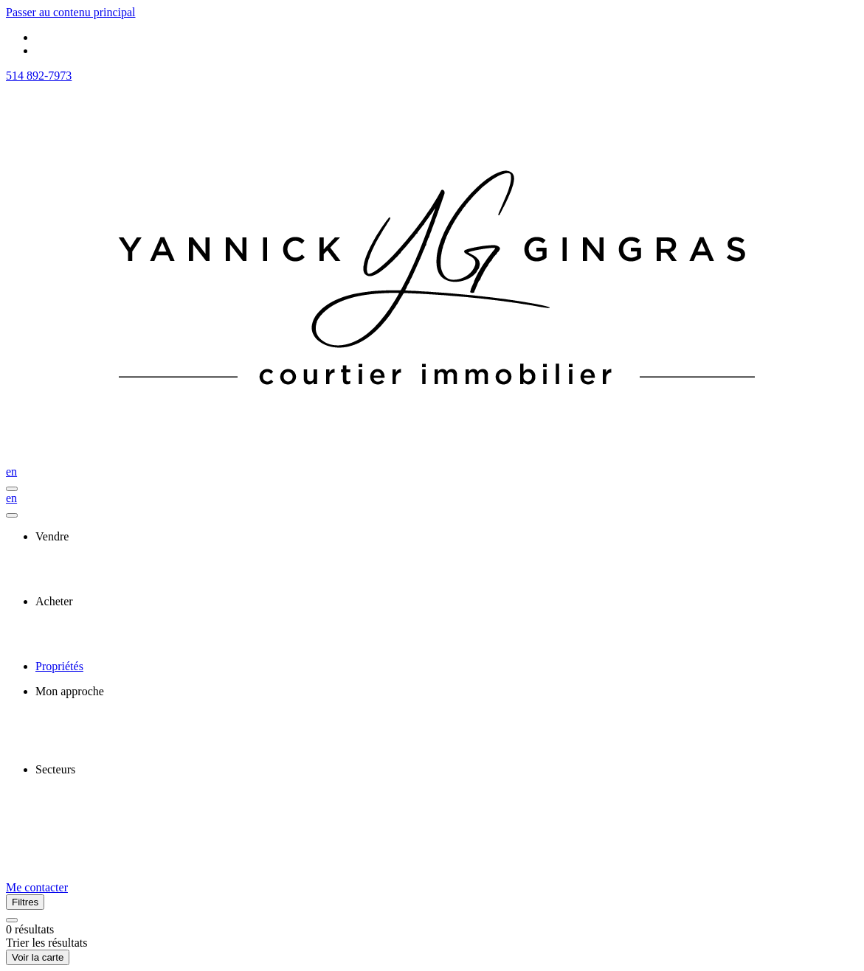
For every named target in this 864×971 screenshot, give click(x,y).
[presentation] (446, 536)
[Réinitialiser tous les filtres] (12, 920)
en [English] (11, 471)
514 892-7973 (39, 75)
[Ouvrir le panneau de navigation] (12, 489)
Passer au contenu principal (71, 12)
